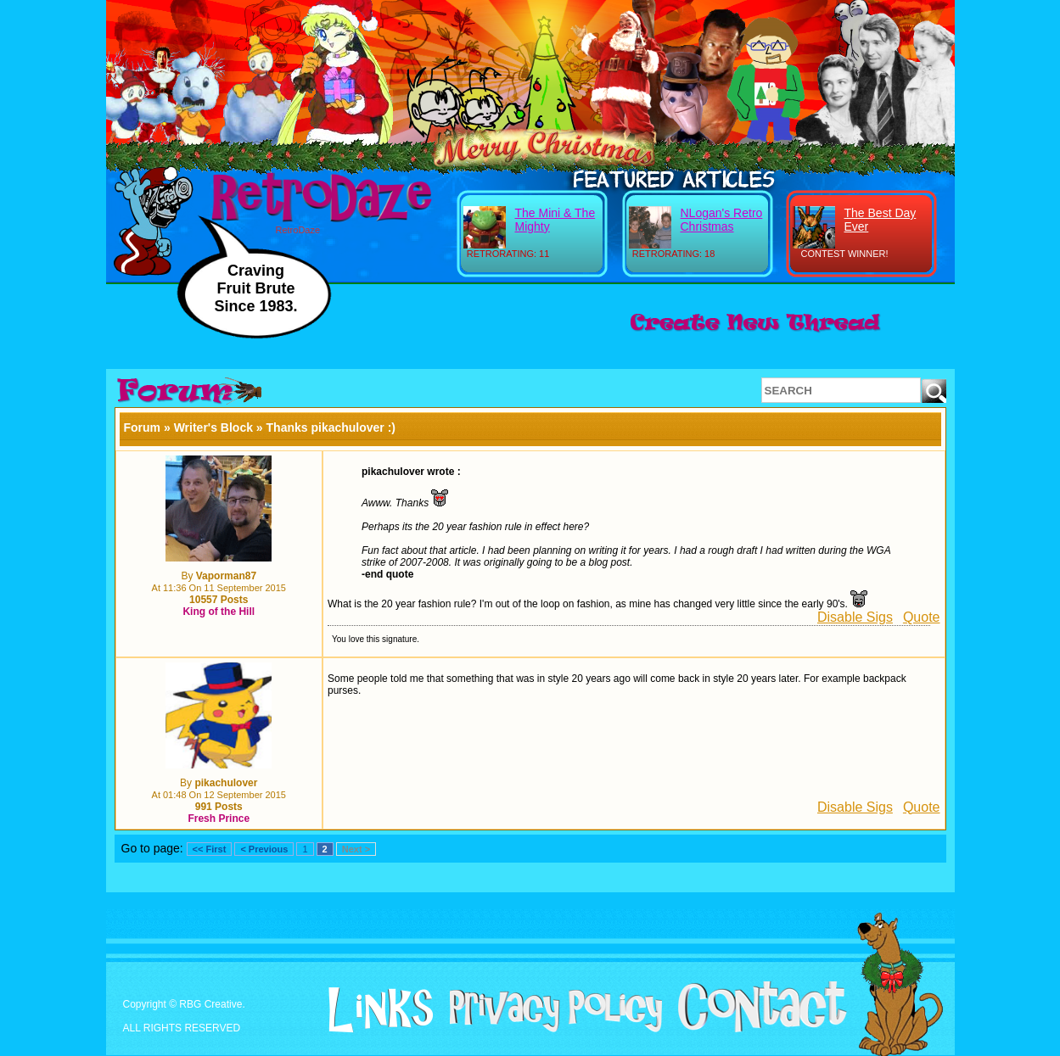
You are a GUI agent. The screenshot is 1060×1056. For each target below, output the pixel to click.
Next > (356, 849)
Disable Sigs (855, 617)
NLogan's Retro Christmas (722, 219)
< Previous (264, 849)
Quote (921, 617)
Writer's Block (213, 427)
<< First (210, 849)
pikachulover (225, 783)
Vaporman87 (226, 576)
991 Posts (219, 807)
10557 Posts (218, 600)
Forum (142, 427)
